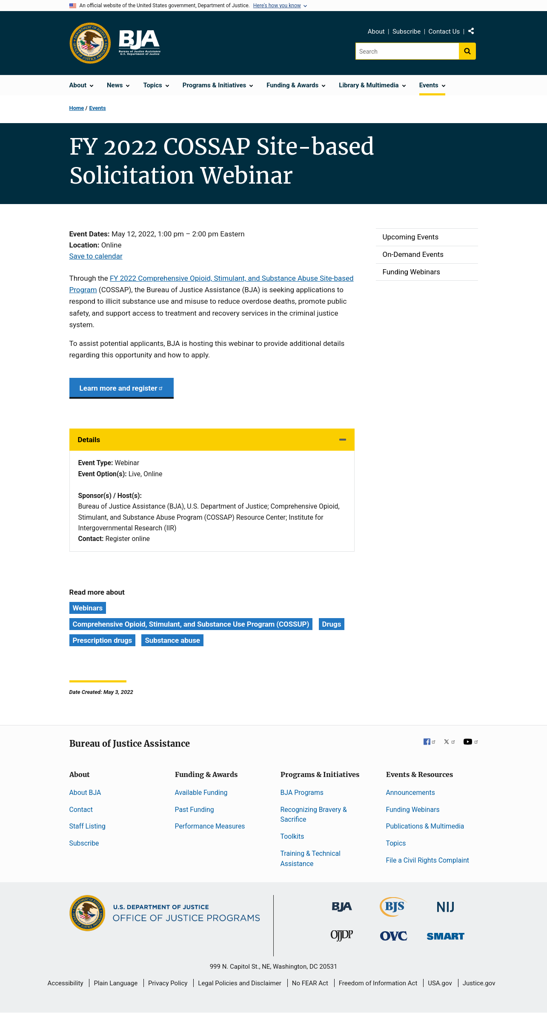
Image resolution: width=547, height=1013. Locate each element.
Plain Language (115, 983)
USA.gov (440, 983)
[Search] (407, 51)
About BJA (85, 793)
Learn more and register (121, 388)
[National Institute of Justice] (445, 903)
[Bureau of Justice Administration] (342, 902)
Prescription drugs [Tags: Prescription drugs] (102, 640)
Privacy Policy (167, 983)
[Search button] (467, 51)
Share (474, 32)
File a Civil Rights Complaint (428, 860)
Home (76, 108)
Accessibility (65, 983)
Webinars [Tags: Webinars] (88, 608)
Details (89, 439)
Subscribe (406, 31)
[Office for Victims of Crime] (393, 936)
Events (97, 108)
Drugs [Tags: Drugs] (331, 624)
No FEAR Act (310, 983)
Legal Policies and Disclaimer (239, 983)
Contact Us (444, 31)
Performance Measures (210, 826)
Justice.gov (479, 983)
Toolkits (292, 836)
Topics (396, 843)
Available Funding (201, 793)
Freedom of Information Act (378, 983)
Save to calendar (96, 256)
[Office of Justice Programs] (90, 43)
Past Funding (194, 810)
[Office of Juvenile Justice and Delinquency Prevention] (342, 938)
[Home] (139, 43)
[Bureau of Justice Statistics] (393, 913)
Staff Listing (87, 826)
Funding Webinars (413, 810)
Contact (81, 810)
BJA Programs (302, 793)
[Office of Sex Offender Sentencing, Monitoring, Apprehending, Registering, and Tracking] (445, 934)
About (376, 31)
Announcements (410, 793)
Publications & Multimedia (425, 826)
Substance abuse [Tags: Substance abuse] (172, 640)
